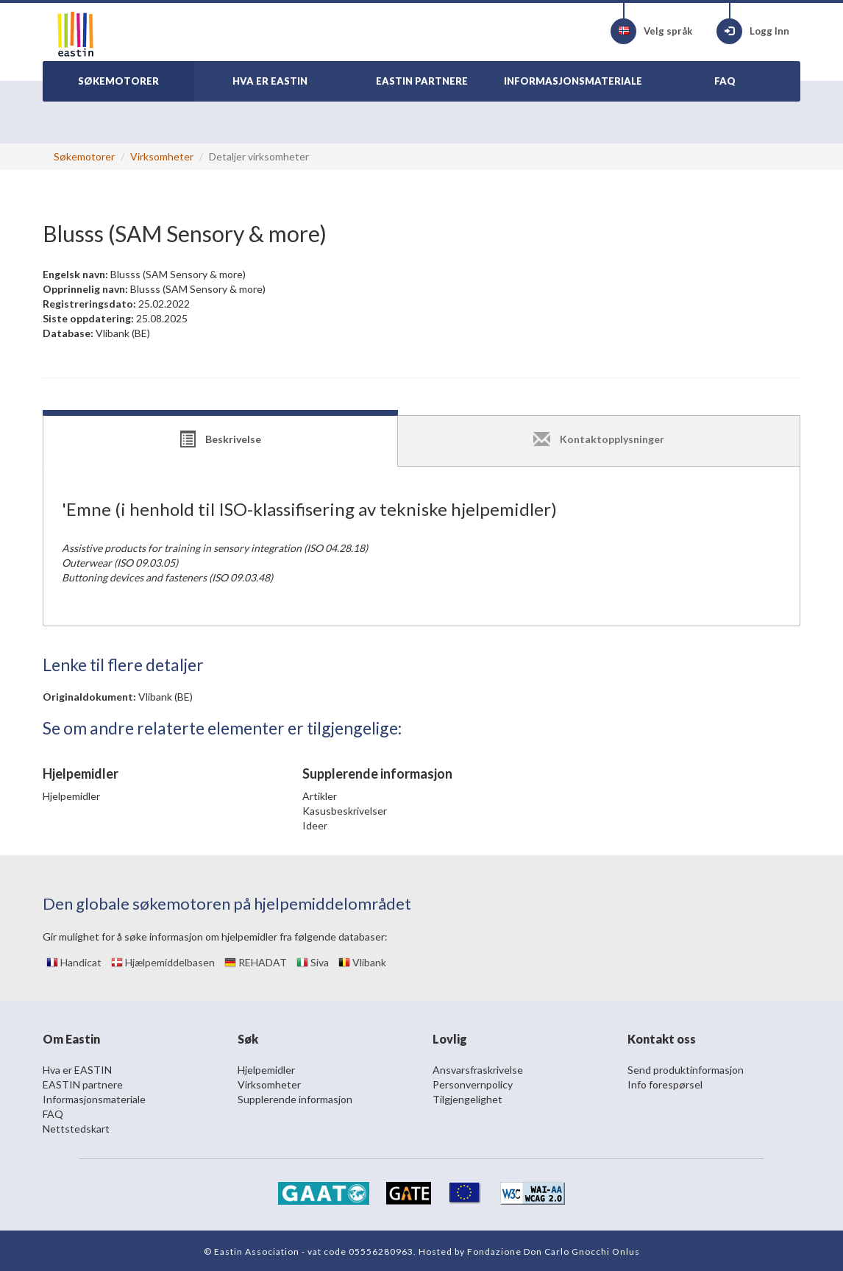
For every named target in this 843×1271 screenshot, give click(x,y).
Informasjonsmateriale (94, 1099)
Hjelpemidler (71, 796)
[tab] (220, 441)
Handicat (74, 962)
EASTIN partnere (83, 1084)
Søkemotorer (84, 156)
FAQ (53, 1114)
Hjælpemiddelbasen (163, 962)
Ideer (314, 825)
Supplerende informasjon (295, 1099)
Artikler (319, 796)
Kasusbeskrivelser (344, 810)
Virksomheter (161, 156)
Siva (312, 962)
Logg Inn (752, 31)
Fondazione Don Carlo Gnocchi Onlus (553, 1251)
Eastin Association (256, 1251)
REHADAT (255, 962)
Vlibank (362, 962)
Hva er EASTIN (77, 1069)
